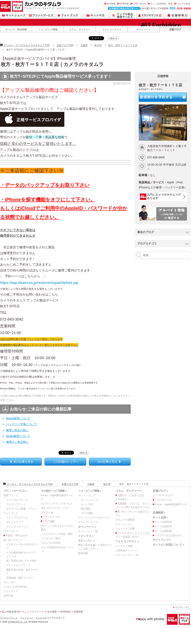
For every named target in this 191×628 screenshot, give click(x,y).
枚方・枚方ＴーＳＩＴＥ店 (122, 45)
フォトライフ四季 (125, 528)
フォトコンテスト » (127, 541)
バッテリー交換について (21, 424)
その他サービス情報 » (54, 490)
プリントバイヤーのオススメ (94, 517)
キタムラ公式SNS (51, 542)
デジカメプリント (9, 618)
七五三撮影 (49, 521)
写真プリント (10, 495)
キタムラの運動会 (125, 519)
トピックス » (85, 535)
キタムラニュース (88, 522)
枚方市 (98, 45)
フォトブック (68, 15)
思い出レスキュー (13, 539)
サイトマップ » (161, 539)
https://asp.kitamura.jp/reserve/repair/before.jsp (39, 282)
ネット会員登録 (163, 521)
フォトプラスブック (17, 517)
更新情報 (83, 553)
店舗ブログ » (160, 490)
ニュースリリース (34, 611)
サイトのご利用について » (168, 544)
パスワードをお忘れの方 (167, 535)
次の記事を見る (107, 461)
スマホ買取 (87, 513)
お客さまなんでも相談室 (149, 8)
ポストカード (10, 531)
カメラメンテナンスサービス (57, 503)
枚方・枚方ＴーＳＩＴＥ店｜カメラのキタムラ (52, 64)
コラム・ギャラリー (80, 29)
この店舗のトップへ (65, 461)
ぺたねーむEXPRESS (15, 586)
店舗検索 (177, 15)
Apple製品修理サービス (123, 15)
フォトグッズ (10, 591)
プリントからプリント (18, 565)
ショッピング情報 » (89, 490)
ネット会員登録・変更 (161, 3)
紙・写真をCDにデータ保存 (21, 560)
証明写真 (8, 595)
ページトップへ (182, 607)
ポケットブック (14, 522)
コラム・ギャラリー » (128, 490)
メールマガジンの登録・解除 (57, 533)
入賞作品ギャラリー (126, 550)
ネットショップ (13, 15)
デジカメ (39, 618)
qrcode (113, 38)
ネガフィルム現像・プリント (22, 508)
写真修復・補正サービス (19, 577)
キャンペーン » (87, 526)
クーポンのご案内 (51, 538)
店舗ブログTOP (64, 45)
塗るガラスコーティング (54, 507)
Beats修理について (18, 418)
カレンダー (9, 582)
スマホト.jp (47, 512)
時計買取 (85, 508)
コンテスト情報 (124, 546)
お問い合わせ (139, 3)
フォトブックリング (17, 526)
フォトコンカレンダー (127, 554)
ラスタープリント (16, 504)
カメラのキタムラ (5, 6)
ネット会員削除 (163, 530)
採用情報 (124, 3)
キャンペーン (143, 29)
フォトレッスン (124, 524)
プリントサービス (41, 15)
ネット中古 (95, 15)
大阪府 (84, 45)
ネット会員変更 (163, 526)
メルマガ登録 (183, 3)
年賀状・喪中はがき (16, 535)
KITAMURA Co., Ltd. (18, 622)
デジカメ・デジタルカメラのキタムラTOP (27, 45)
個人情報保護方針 (11, 611)
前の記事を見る (23, 461)
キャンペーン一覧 (88, 531)
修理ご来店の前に (17, 430)
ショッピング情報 (48, 29)
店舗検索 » (159, 512)
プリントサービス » (15, 490)
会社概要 (111, 3)
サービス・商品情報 (16, 29)
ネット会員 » (160, 517)
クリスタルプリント (17, 499)
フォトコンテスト (111, 29)
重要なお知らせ (86, 540)
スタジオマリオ (17, 6)
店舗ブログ (175, 29)
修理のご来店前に (17, 441)
